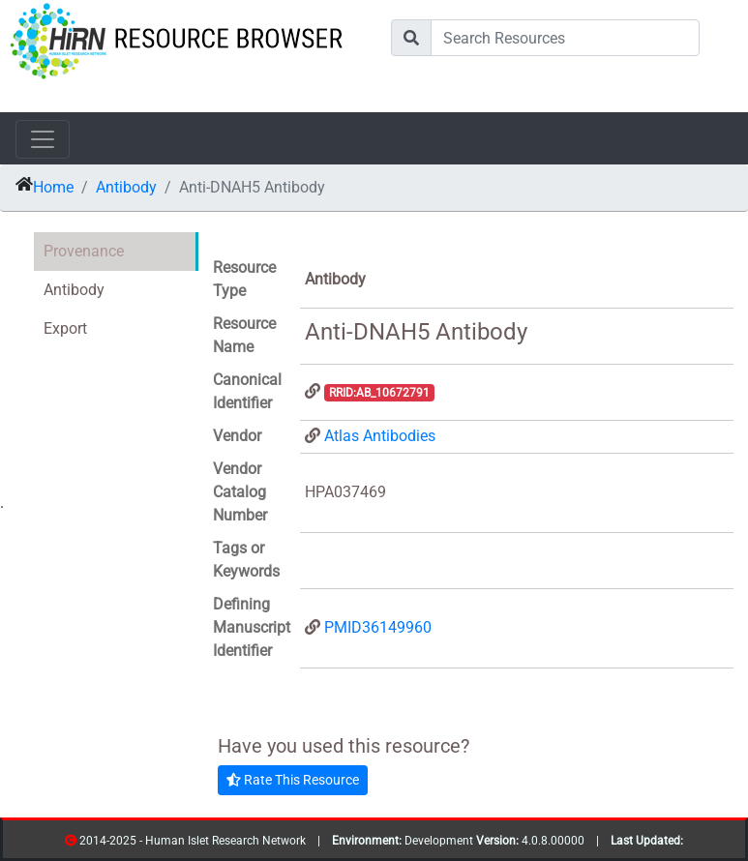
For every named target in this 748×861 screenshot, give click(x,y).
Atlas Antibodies (379, 436)
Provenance (84, 251)
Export (65, 328)
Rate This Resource (292, 779)
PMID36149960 (378, 627)
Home (53, 187)
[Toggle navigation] (42, 139)
